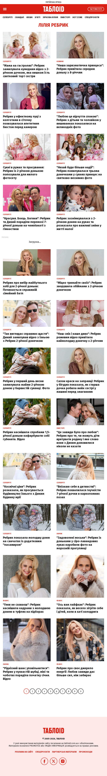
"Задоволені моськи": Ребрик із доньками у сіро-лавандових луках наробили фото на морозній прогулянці (79, 543)
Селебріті (8, 17)
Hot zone (77, 17)
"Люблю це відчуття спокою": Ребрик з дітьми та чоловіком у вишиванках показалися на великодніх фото (79, 122)
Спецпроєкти (92, 17)
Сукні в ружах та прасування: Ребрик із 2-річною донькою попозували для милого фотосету (23, 173)
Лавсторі (65, 17)
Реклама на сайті (24, 752)
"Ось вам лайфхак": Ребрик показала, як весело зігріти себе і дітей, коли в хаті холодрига (80, 608)
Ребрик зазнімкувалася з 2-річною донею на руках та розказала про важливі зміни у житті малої (79, 224)
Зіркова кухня (50, 17)
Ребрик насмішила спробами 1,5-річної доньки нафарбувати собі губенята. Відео (26, 435)
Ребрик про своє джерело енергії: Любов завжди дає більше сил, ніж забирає (76, 671)
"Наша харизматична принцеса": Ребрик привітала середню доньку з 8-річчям (80, 69)
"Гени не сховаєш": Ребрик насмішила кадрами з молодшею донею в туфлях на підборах (26, 608)
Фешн (29, 17)
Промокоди (85, 752)
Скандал (19, 17)
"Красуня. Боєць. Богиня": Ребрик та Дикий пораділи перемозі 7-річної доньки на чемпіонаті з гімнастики (26, 224)
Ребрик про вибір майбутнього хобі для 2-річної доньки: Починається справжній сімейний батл (25, 288)
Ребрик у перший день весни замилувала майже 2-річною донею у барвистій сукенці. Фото (26, 384)
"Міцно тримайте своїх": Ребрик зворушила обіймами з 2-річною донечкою (80, 286)
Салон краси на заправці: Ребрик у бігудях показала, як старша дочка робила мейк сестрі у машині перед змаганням (80, 386)
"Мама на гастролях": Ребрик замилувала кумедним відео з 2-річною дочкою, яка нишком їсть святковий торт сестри (26, 71)
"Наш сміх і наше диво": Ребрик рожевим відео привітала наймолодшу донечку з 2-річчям (80, 337)
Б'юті (37, 17)
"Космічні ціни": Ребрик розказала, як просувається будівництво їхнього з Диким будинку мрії (23, 492)
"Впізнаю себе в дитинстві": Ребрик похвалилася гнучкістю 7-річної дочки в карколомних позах (79, 492)
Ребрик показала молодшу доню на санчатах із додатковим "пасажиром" (26, 541)
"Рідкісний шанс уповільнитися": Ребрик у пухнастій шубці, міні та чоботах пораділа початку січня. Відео (26, 673)
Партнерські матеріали (64, 752)
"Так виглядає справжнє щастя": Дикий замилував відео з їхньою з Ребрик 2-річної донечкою (26, 337)
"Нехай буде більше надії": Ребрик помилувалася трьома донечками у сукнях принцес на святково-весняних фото (79, 173)
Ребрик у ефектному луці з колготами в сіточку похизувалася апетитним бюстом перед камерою (22, 122)
